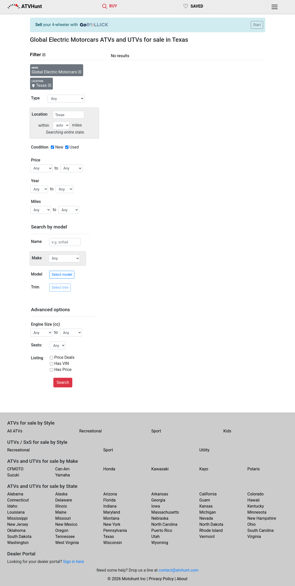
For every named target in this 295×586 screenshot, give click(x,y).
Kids (227, 431)
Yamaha (62, 475)
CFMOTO (15, 469)
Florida (109, 500)
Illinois (61, 506)
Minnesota (256, 512)
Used (74, 147)
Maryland (111, 512)
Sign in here (73, 561)
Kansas (206, 506)
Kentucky (255, 506)
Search (63, 382)
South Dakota (19, 536)
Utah (155, 536)
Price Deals (64, 357)
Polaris (253, 469)
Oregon (62, 530)
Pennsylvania (115, 530)
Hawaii (253, 500)
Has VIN (61, 363)
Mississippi (17, 518)
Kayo (203, 469)
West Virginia (67, 542)
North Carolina (164, 524)
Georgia (158, 500)
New (59, 147)
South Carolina (260, 530)
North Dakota (211, 524)
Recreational (90, 431)
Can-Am (62, 469)
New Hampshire (261, 518)
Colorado (255, 494)
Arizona (110, 494)
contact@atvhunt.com (178, 570)
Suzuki (13, 475)
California (208, 494)
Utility (204, 450)
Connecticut (18, 500)
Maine (60, 512)
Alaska (61, 494)
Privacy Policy (161, 578)
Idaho (12, 506)
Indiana (110, 506)
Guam (204, 500)
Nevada (206, 518)
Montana (111, 518)
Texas (108, 536)
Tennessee (65, 536)
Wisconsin (112, 542)
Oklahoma (16, 530)
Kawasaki (160, 469)
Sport (156, 431)
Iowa (155, 506)
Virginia (254, 536)
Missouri (63, 518)
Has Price (63, 369)
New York (112, 524)
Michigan (207, 512)
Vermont (207, 536)
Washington (18, 542)
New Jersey (17, 524)
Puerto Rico (161, 530)
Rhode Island (211, 530)
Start (257, 25)
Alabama (15, 494)
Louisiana (16, 512)
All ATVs (14, 431)
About (182, 578)
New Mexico (66, 524)
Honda (109, 469)
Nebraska (160, 518)
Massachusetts (165, 512)
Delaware (63, 500)
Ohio (251, 524)
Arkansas (159, 494)
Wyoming (159, 542)
